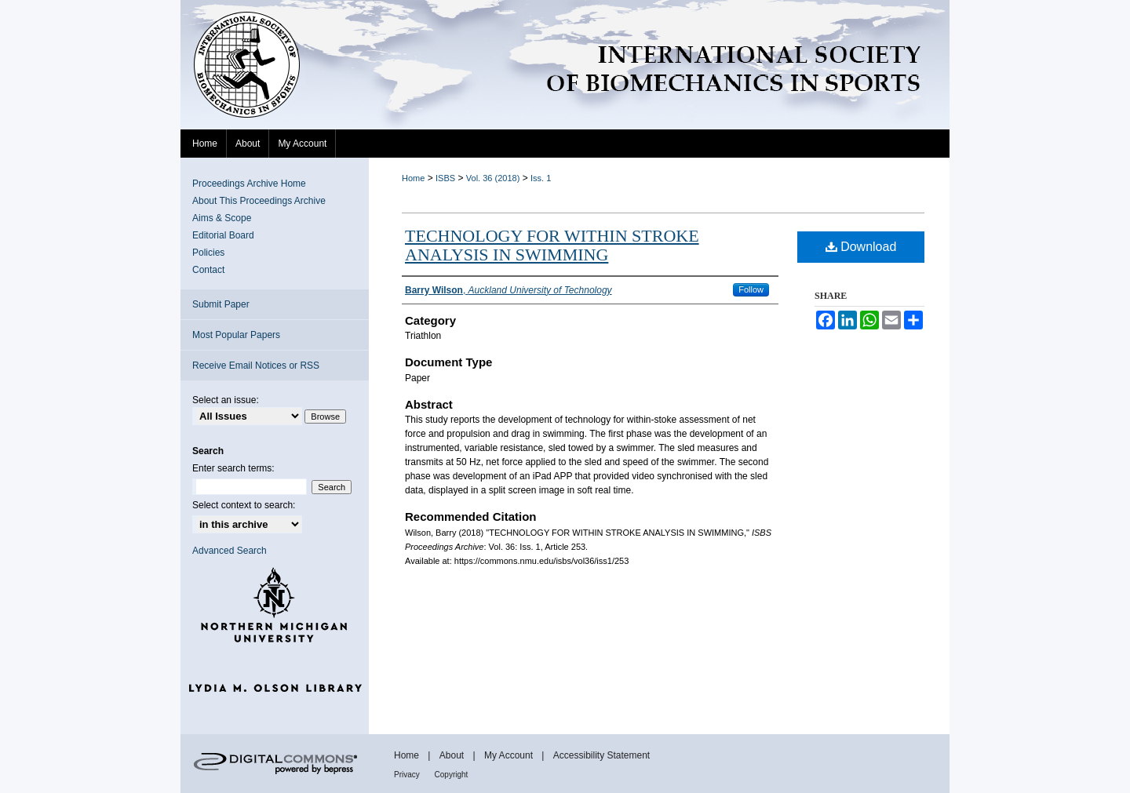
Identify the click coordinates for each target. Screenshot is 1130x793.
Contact (208, 269)
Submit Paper (221, 304)
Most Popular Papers (236, 334)
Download (861, 246)
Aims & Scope (221, 218)
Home (413, 178)
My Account (509, 755)
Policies (208, 252)
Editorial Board (223, 235)
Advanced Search (229, 550)
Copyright (451, 774)
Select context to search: (243, 505)
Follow (751, 289)
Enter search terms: (233, 468)
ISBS (445, 178)
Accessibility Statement (601, 755)
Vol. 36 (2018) (493, 178)
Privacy (408, 774)
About (453, 755)
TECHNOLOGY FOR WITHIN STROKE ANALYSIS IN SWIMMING (552, 245)
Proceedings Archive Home (249, 183)
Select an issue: (225, 400)
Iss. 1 (540, 178)
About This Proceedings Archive (259, 200)
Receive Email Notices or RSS (255, 365)
